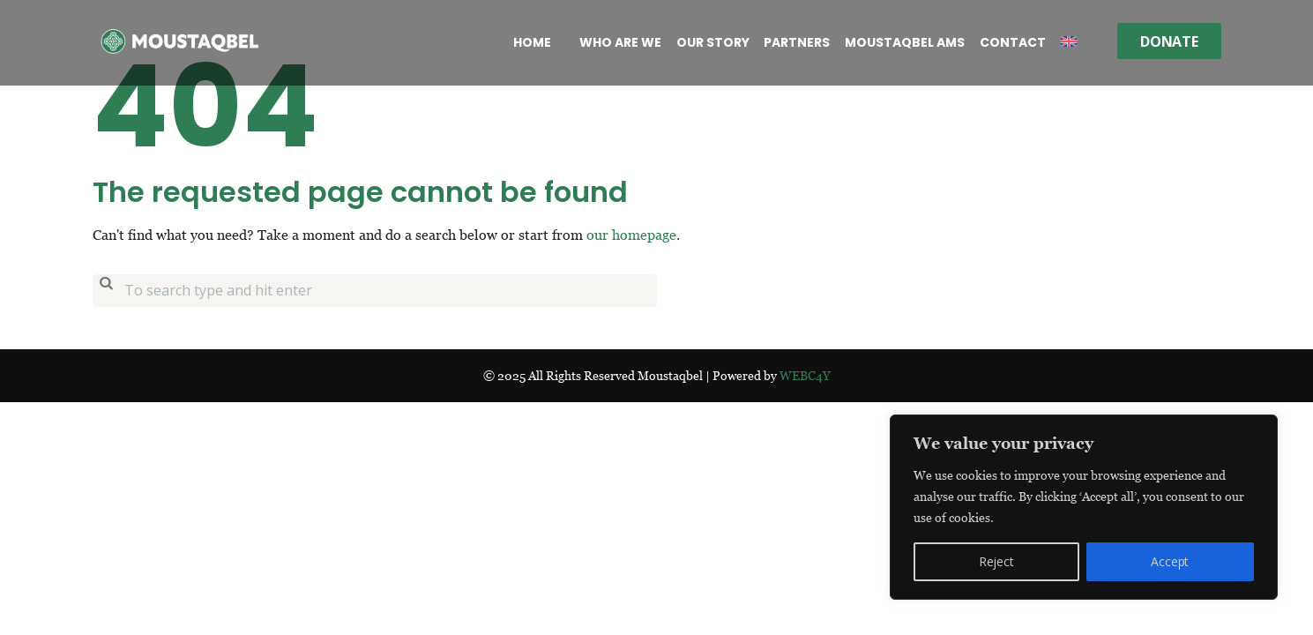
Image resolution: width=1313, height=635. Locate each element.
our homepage (631, 235)
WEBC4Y (805, 375)
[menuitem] (1068, 42)
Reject (996, 561)
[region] (1084, 507)
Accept (1170, 561)
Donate (1169, 41)
